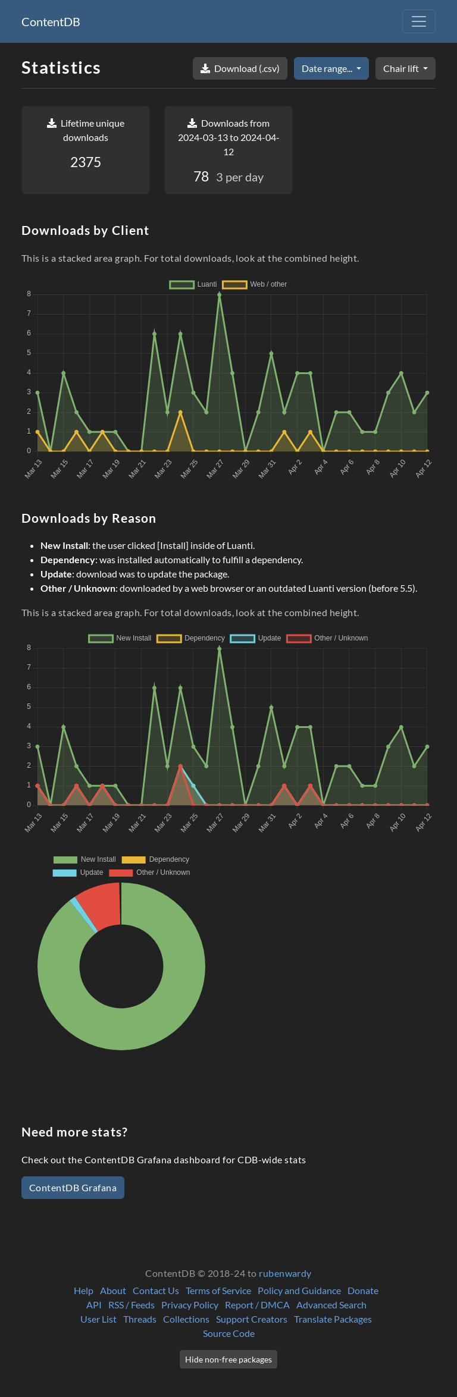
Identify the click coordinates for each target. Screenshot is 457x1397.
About (113, 1290)
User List (98, 1318)
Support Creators (251, 1318)
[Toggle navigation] (419, 21)
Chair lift (402, 68)
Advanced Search (331, 1304)
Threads (139, 1318)
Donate (363, 1290)
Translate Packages (333, 1318)
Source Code (229, 1333)
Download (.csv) (240, 68)
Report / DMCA (257, 1304)
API (94, 1304)
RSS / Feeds (131, 1304)
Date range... (328, 68)
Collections (186, 1318)
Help (83, 1290)
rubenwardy (285, 1273)
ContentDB (50, 21)
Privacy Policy (189, 1304)
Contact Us (156, 1290)
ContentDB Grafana (73, 1187)
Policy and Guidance (299, 1290)
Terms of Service (218, 1290)
